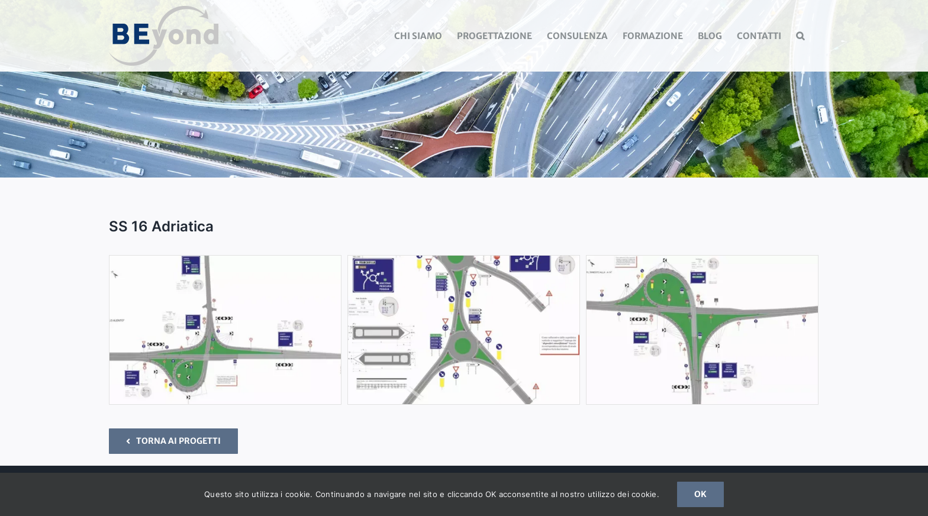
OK (700, 494)
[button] (800, 36)
